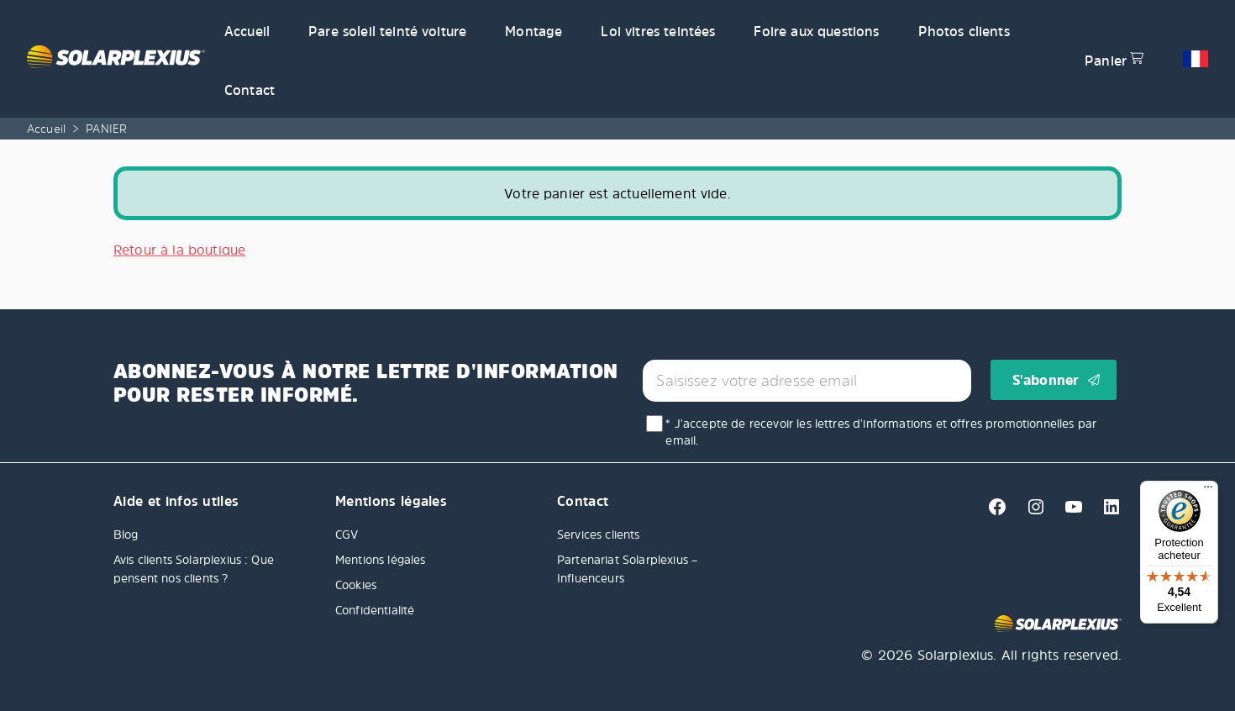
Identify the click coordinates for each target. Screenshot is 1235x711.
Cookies (355, 584)
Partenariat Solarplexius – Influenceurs (627, 568)
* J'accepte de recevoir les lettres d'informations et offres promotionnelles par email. (880, 431)
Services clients (598, 534)
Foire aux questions (816, 31)
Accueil (247, 31)
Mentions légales (380, 559)
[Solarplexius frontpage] (116, 58)
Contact (249, 90)
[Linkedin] (1105, 512)
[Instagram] (1031, 512)
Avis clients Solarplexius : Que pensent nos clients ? (193, 568)
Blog (126, 534)
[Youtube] (1069, 512)
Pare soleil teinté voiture (387, 31)
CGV (346, 534)
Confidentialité (374, 610)
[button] (1195, 58)
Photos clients (964, 31)
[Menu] (1208, 491)
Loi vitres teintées (658, 31)
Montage (533, 31)
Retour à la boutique (179, 249)
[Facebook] (993, 512)
